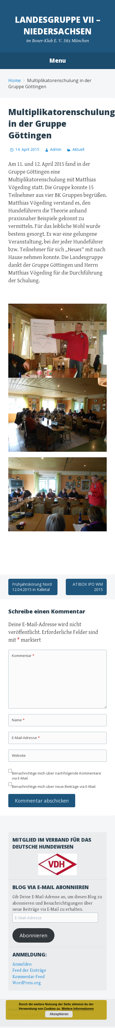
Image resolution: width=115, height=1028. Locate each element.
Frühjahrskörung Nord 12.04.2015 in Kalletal (32, 587)
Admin (55, 149)
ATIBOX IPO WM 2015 (88, 587)
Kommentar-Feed (28, 976)
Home (14, 80)
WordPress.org (26, 983)
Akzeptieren (58, 1014)
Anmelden (22, 964)
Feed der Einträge (29, 970)
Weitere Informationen (78, 1008)
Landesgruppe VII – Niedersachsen (57, 25)
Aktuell (78, 149)
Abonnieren (33, 935)
